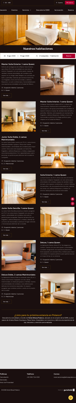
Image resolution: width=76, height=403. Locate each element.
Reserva (71, 10)
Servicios (26, 10)
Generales (3, 380)
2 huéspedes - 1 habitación (47, 56)
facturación (58, 10)
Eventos (14, 10)
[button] (38, 56)
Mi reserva (70, 2)
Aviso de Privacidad (6, 382)
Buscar (68, 56)
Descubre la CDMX (43, 10)
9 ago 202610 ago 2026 (16, 56)
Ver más (7, 96)
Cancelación (4, 377)
